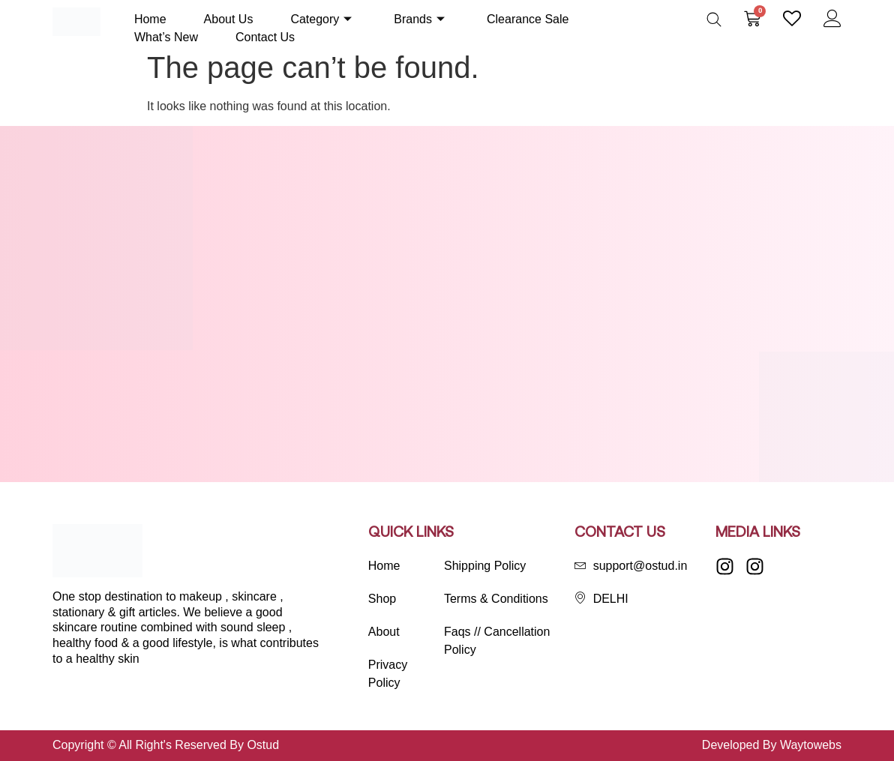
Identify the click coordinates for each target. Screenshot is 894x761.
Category (321, 19)
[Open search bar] (714, 19)
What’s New (166, 37)
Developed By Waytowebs (772, 745)
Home (150, 19)
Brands (419, 19)
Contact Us (265, 37)
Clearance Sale (527, 19)
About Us (229, 19)
